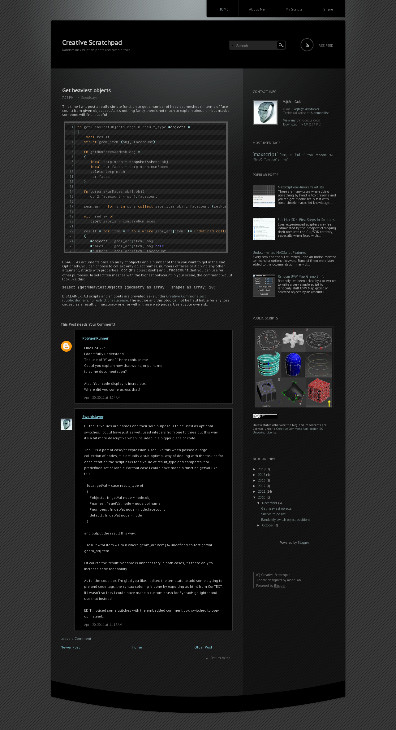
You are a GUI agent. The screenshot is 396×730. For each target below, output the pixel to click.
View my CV (291, 120)
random (321, 155)
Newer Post (70, 647)
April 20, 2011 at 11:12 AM (103, 624)
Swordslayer (90, 97)
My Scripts (294, 9)
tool (310, 155)
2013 (262, 480)
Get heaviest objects (86, 90)
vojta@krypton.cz (307, 109)
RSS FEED (326, 45)
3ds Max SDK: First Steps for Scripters (306, 220)
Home (137, 647)
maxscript (265, 154)
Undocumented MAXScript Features (279, 252)
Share (328, 9)
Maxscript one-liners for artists (301, 187)
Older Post (203, 647)
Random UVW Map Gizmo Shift (301, 276)
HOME (223, 9)
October (268, 525)
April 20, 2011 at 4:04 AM (102, 397)
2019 (262, 469)
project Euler (292, 154)
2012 (262, 486)
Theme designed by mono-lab (278, 580)
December (270, 503)
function (270, 159)
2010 (262, 497)
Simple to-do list (273, 514)
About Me (257, 9)
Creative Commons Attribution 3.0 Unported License (288, 430)
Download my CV (295, 124)
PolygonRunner (95, 338)
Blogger (303, 542)
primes (282, 159)
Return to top (220, 658)
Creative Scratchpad (92, 42)
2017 (262, 475)
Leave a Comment (76, 638)
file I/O (257, 159)
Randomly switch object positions (285, 519)
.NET (332, 155)
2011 (262, 491)
